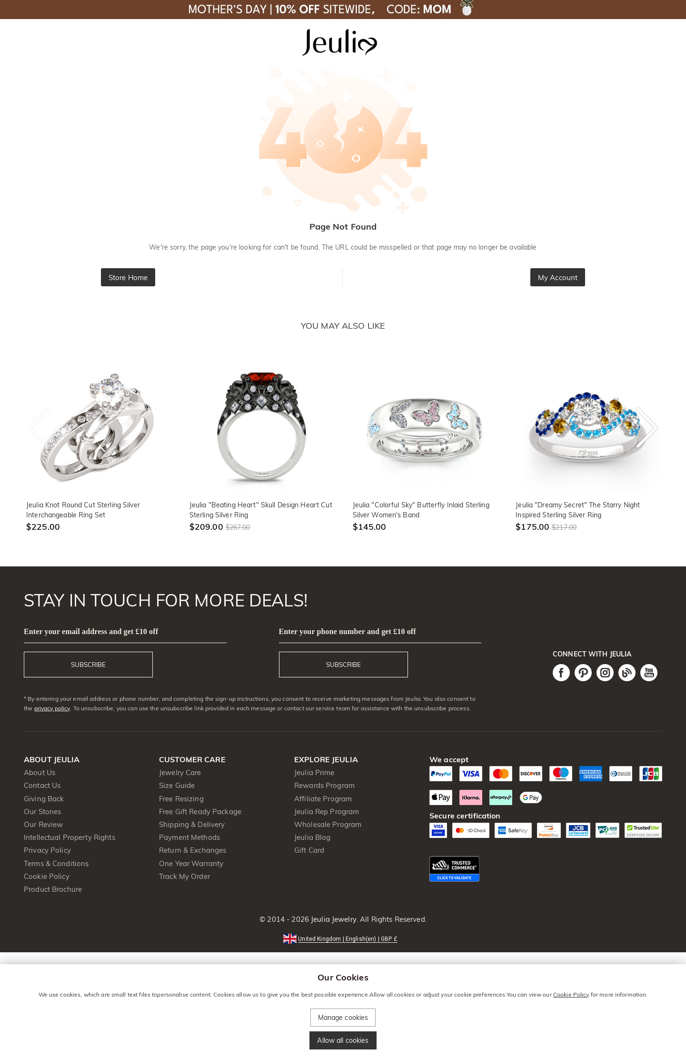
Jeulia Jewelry (333, 919)
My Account (557, 277)
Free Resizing (181, 798)
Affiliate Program (323, 798)
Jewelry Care (180, 772)
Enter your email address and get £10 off (91, 631)
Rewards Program (324, 785)
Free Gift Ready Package (200, 811)
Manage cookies (343, 1017)
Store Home (128, 277)
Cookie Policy (47, 876)
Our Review (43, 824)
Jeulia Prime (314, 772)
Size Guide (177, 785)
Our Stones (42, 811)
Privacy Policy (47, 850)
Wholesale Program (327, 824)
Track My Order (184, 876)
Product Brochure (53, 889)
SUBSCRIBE (88, 664)
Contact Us (42, 785)
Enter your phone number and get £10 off (347, 631)
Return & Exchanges (192, 850)
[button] (342, 938)
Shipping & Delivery (192, 824)
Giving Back (44, 798)
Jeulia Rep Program (326, 811)
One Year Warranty (191, 863)
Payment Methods (189, 837)
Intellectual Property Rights (69, 837)
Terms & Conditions (56, 863)
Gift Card (309, 850)
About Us (39, 772)
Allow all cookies (342, 1040)
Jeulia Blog (312, 837)
